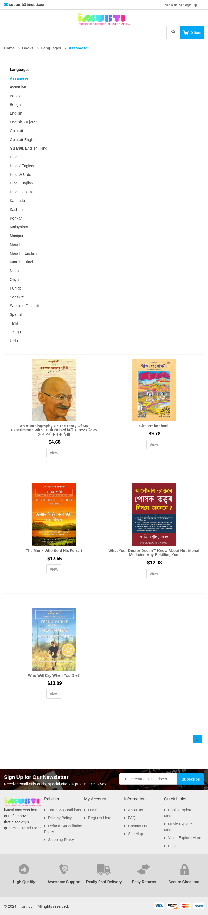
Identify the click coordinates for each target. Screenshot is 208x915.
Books (28, 48)
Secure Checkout (184, 882)
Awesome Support (64, 882)
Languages (51, 48)
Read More (31, 828)
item (196, 33)
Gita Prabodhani (153, 426)
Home (9, 48)
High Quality (24, 882)
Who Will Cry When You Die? (54, 675)
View (54, 453)
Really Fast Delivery (104, 882)
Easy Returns (144, 882)
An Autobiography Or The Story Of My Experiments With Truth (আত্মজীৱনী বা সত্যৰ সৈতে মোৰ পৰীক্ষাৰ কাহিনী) (54, 430)
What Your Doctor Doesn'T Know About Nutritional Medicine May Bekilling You (154, 553)
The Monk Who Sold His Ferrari (54, 551)
